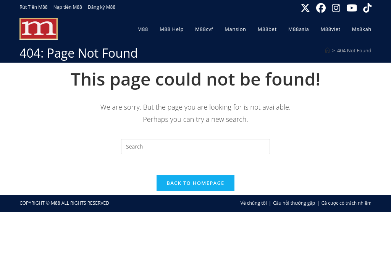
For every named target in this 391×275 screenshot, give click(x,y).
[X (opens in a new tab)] (306, 8)
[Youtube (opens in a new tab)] (352, 8)
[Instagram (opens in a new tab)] (337, 8)
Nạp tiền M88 (67, 7)
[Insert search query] (195, 146)
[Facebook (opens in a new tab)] (322, 8)
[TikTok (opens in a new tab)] (366, 8)
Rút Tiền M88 (33, 7)
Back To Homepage (195, 185)
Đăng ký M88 (101, 7)
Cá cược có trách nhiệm (347, 205)
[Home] (327, 50)
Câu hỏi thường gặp (294, 205)
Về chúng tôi (254, 205)
